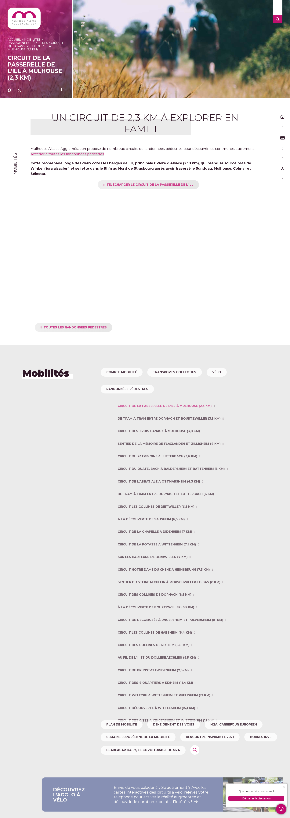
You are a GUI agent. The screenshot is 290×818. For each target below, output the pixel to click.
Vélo (216, 372)
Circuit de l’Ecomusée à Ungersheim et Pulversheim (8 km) (170, 641)
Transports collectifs (174, 372)
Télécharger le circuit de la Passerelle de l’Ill (160, 184)
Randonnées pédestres (28, 43)
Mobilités (32, 39)
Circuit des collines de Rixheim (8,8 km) (154, 666)
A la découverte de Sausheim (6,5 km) (151, 540)
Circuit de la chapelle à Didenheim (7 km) (155, 553)
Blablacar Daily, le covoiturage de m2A (143, 750)
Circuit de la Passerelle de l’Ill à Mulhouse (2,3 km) (165, 427)
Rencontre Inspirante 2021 (210, 737)
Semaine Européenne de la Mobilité (138, 737)
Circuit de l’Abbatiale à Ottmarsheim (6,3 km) (159, 503)
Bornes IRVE (260, 737)
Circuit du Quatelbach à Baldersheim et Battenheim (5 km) (171, 490)
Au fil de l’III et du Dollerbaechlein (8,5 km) (157, 679)
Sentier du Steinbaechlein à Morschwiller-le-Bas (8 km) (169, 603)
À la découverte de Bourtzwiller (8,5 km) (156, 628)
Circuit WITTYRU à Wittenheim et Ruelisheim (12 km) (164, 716)
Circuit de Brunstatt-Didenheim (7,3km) (153, 691)
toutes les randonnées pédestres (85, 327)
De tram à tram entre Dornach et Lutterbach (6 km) (166, 515)
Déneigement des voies (173, 724)
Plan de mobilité (121, 724)
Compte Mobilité (121, 372)
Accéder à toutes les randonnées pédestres (67, 154)
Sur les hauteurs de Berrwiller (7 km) (153, 578)
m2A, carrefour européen (233, 724)
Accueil (14, 39)
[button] (277, 7)
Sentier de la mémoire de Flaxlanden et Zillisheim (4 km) (169, 465)
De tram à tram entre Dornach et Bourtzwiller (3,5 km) (169, 440)
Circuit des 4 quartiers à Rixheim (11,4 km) (155, 704)
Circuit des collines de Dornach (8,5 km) (154, 616)
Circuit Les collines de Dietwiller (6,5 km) (156, 528)
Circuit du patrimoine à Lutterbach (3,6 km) (157, 478)
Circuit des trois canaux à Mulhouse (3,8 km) (159, 452)
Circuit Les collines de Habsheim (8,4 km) (155, 654)
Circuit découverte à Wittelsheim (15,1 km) (156, 729)
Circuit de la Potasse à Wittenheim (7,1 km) (157, 565)
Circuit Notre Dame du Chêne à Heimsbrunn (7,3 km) (164, 591)
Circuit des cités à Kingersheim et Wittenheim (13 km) (166, 742)
